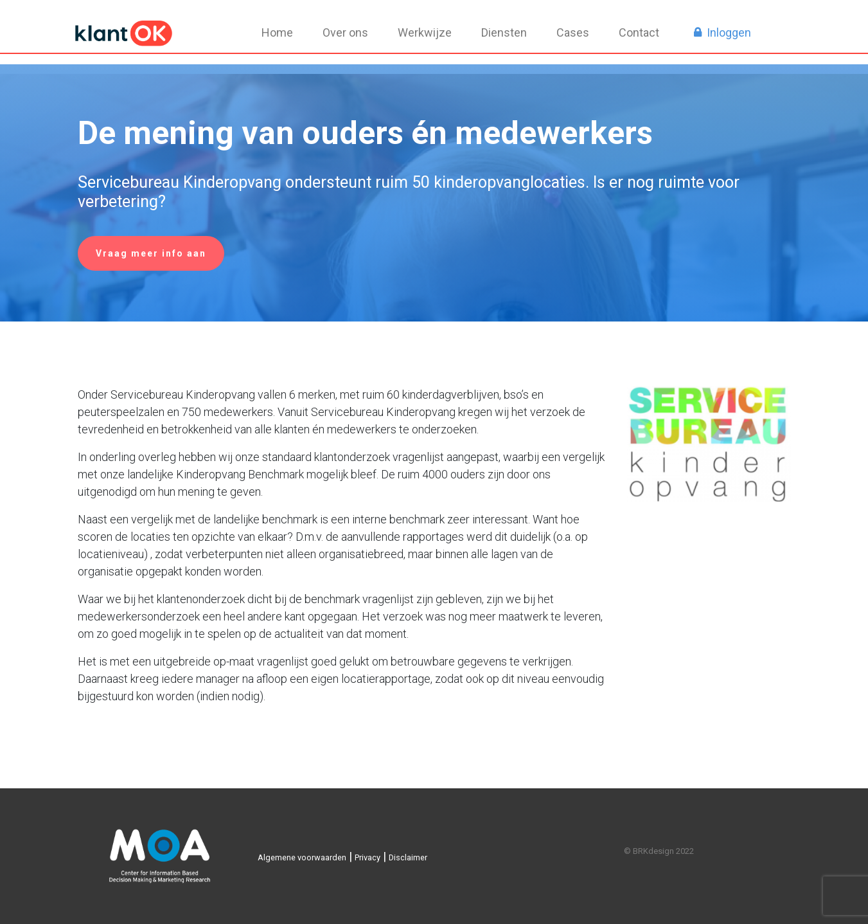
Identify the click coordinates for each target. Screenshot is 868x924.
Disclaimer (408, 857)
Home (277, 32)
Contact (639, 32)
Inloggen (729, 32)
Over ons (345, 32)
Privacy (367, 857)
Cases (572, 32)
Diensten (504, 32)
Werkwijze (425, 32)
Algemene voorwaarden (302, 857)
